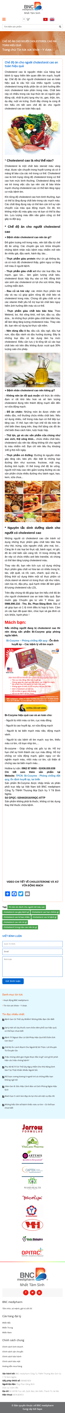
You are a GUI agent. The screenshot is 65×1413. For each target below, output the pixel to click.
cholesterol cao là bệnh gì (44, 917)
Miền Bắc (6, 1323)
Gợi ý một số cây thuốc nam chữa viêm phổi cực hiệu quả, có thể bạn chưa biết (31, 1029)
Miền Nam (7, 1333)
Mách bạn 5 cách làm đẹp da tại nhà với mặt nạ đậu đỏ (30, 1096)
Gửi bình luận (13, 981)
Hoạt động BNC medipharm (15, 1000)
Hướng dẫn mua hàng (12, 1366)
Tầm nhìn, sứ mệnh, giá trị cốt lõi (17, 1309)
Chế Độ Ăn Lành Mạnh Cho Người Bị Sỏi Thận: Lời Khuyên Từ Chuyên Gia (31, 1049)
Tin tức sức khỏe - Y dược (34, 50)
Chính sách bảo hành (11, 1357)
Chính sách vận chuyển (12, 1352)
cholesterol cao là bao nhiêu (17, 917)
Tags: (4, 907)
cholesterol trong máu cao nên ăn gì (20, 927)
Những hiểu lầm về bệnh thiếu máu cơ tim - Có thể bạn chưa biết (30, 1106)
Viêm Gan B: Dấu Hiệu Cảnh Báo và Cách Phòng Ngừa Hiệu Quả (31, 1088)
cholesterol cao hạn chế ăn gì (45, 912)
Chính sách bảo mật (11, 1361)
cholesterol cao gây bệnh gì (16, 912)
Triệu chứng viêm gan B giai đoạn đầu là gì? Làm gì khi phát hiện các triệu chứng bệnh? (31, 1058)
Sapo (39, 1409)
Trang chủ (9, 50)
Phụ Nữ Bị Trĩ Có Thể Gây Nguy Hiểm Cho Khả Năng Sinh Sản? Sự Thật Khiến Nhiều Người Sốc (30, 1068)
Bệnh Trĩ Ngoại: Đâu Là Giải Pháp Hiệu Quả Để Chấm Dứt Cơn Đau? (30, 1039)
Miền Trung (7, 1328)
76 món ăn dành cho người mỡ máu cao (27, 907)
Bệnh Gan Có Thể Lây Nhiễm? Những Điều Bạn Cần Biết (29, 1019)
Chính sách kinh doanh (12, 1347)
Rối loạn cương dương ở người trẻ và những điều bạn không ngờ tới (29, 1078)
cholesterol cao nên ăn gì (15, 922)
